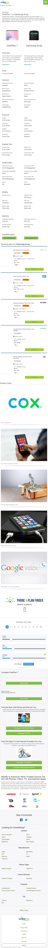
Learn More (24, 683)
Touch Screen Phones (8, 890)
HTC (3, 854)
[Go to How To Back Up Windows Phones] (24, 445)
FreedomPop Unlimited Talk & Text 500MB (23, 330)
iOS (3, 903)
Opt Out (24, 945)
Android (4, 900)
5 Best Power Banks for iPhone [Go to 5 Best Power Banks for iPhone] (8, 545)
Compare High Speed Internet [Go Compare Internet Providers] (24, 767)
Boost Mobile (30, 841)
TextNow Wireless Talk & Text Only (23, 303)
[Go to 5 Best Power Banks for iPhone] (24, 527)
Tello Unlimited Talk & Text (21, 276)
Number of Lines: (24, 622)
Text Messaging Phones (33, 890)
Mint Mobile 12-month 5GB (21, 250)
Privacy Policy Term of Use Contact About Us (24, 932)
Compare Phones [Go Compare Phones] (24, 733)
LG (27, 854)
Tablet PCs (29, 868)
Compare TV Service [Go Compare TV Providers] (24, 762)
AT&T (28, 834)
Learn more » (6, 64)
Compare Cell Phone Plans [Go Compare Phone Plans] (24, 728)
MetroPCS (5, 841)
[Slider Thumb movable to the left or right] (11, 640)
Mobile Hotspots (6, 868)
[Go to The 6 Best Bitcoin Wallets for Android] (24, 486)
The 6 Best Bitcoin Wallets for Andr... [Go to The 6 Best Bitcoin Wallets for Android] (10, 504)
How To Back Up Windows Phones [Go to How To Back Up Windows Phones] (9, 463)
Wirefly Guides (24, 910)
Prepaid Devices (31, 888)
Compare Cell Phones (6, 5)
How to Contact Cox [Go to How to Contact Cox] (6, 422)
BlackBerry (29, 851)
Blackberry (29, 900)
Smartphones (6, 888)
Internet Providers (7, 878)
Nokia (28, 856)
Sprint (3, 837)
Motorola (4, 856)
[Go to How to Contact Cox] (24, 404)
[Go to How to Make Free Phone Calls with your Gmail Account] (24, 568)
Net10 (28, 839)
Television (29, 878)
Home (24, 924)
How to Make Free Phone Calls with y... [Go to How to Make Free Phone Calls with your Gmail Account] (10, 586)
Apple (3, 851)
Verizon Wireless (7, 834)
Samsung (4, 858)
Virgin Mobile (5, 839)
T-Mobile (28, 837)
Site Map (24, 941)
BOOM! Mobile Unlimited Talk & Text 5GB (22, 357)
